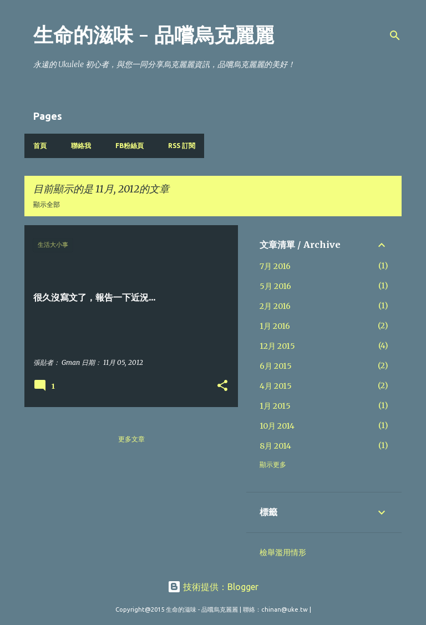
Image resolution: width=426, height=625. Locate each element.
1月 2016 (275, 326)
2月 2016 (275, 306)
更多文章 (131, 439)
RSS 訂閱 (181, 145)
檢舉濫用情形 (283, 552)
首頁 (40, 145)
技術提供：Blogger (213, 587)
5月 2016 (275, 286)
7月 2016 (275, 266)
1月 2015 (275, 406)
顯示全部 (46, 204)
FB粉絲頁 (129, 145)
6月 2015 (276, 366)
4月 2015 (276, 386)
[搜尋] (395, 35)
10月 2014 (277, 426)
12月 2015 (277, 346)
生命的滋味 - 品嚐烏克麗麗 (153, 35)
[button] (222, 386)
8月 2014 (275, 446)
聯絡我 (81, 145)
